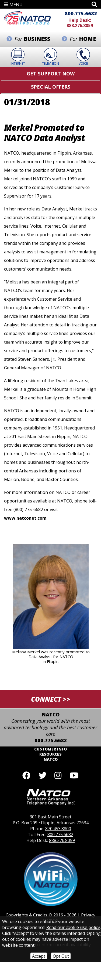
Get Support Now (51, 73)
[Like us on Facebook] (26, 775)
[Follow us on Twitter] (43, 775)
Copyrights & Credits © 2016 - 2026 (41, 915)
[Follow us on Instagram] (58, 775)
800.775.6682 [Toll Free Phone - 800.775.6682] (81, 13)
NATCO (51, 759)
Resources (50, 754)
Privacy (88, 915)
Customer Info (50, 749)
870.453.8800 (58, 829)
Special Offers (50, 86)
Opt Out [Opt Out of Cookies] (61, 956)
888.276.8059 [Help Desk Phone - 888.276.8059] (80, 25)
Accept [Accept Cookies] (38, 956)
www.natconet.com (25, 518)
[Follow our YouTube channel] (74, 775)
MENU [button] (13, 5)
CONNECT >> (50, 699)
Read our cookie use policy (73, 927)
